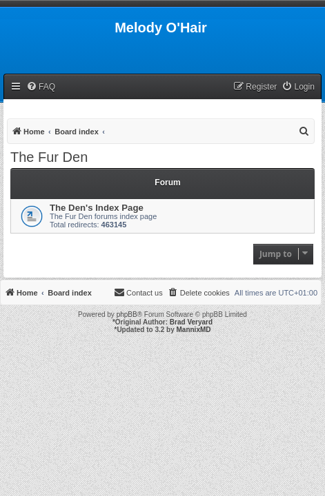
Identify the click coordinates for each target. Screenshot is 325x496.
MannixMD (194, 329)
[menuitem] (40, 87)
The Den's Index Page (97, 208)
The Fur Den (49, 157)
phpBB (127, 314)
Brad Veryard (191, 322)
